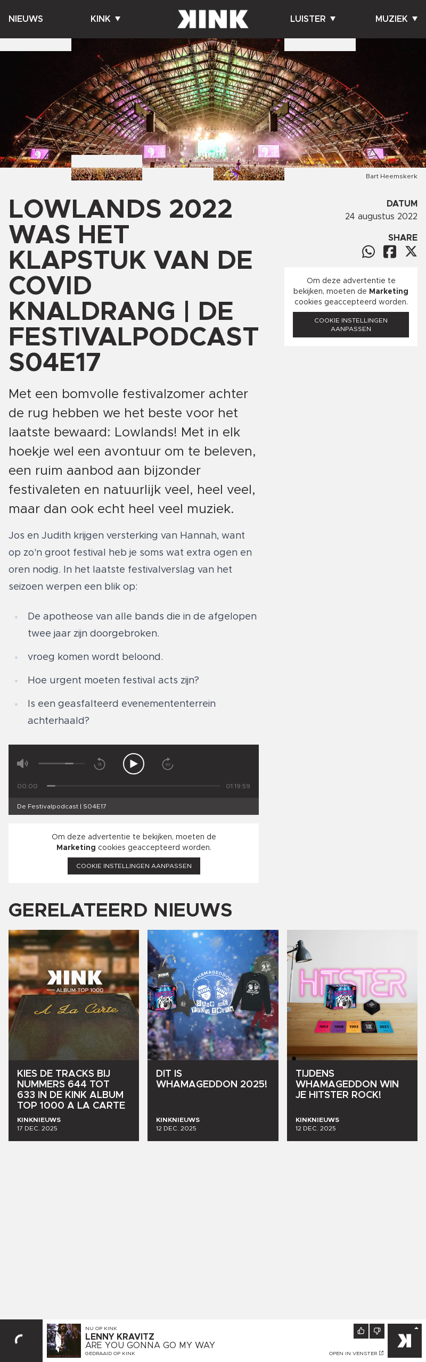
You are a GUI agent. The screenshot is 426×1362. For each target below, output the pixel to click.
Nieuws (26, 19)
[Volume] (61, 763)
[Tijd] (133, 786)
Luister (312, 19)
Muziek (396, 19)
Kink (105, 19)
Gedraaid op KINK (110, 1353)
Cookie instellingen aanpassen (134, 866)
